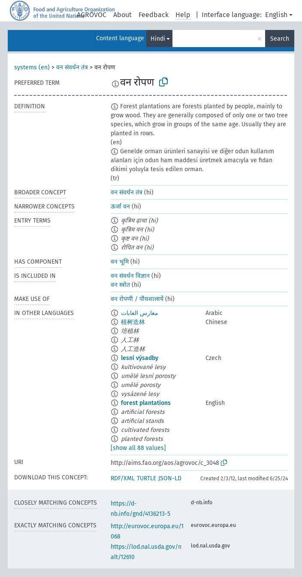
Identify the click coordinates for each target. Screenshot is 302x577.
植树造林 (133, 322)
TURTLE (146, 478)
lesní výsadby (139, 358)
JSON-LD (169, 478)
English (276, 15)
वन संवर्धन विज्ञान (130, 276)
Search (279, 38)
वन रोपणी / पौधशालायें (137, 299)
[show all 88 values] (138, 448)
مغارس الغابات (139, 313)
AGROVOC (91, 15)
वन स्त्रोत (120, 284)
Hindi (158, 38)
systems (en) (32, 67)
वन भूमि (120, 261)
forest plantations (146, 403)
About (122, 15)
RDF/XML (123, 478)
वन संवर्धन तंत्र (72, 67)
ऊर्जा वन (120, 206)
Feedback (154, 15)
